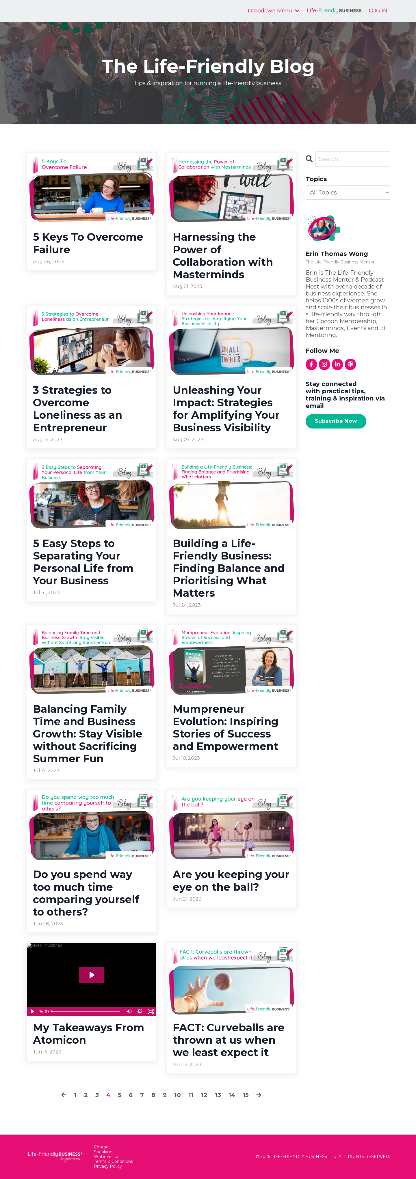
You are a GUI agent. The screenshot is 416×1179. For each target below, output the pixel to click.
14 (232, 1095)
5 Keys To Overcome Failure (88, 243)
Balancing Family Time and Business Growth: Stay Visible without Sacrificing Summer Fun (87, 734)
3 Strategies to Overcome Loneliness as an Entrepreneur (77, 409)
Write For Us (106, 1156)
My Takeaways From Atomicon (88, 1033)
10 (177, 1095)
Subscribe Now (336, 421)
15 (246, 1095)
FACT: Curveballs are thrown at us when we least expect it (229, 1040)
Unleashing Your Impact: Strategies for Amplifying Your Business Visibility (226, 409)
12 (204, 1095)
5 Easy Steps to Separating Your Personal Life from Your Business (83, 562)
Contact (102, 1147)
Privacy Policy (108, 1166)
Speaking (103, 1152)
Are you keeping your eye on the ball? (231, 880)
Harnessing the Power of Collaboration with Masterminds (223, 256)
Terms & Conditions (113, 1161)
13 (218, 1095)
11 (191, 1095)
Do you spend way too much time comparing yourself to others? (86, 893)
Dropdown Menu (274, 11)
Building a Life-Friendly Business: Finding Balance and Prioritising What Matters (229, 568)
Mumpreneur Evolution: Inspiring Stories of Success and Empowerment (225, 728)
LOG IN (378, 11)
